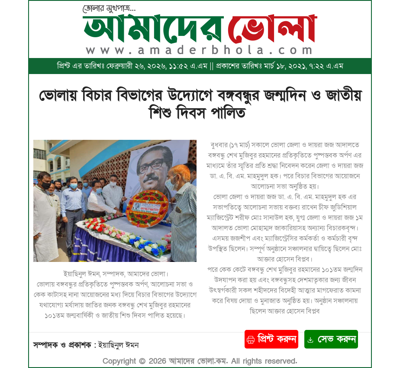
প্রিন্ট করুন (271, 339)
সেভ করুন (331, 339)
